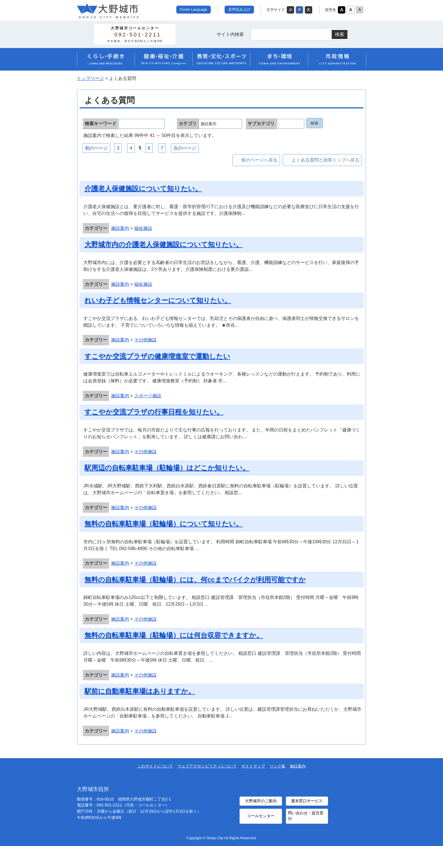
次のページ (184, 148)
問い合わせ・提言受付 (305, 815)
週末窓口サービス (307, 801)
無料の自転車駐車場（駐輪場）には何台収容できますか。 (173, 635)
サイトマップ (253, 766)
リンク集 (277, 766)
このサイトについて (155, 766)
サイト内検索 (230, 34)
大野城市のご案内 (261, 801)
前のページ (96, 148)
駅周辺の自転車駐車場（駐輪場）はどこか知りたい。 (166, 468)
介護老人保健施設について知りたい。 (143, 188)
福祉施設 (143, 228)
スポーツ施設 (147, 395)
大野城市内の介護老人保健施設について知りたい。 (163, 244)
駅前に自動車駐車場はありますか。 (139, 691)
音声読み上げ (239, 9)
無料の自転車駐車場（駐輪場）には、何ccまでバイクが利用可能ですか (195, 579)
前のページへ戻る (259, 160)
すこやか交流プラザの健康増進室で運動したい (157, 356)
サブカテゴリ (261, 123)
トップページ (90, 78)
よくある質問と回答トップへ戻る (325, 160)
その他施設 (145, 339)
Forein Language (193, 9)
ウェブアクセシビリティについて (207, 766)
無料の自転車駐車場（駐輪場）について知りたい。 (163, 523)
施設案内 (120, 228)
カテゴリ (188, 123)
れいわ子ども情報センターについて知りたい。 (157, 300)
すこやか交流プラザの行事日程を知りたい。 (153, 412)
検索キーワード (100, 123)
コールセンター (261, 816)
